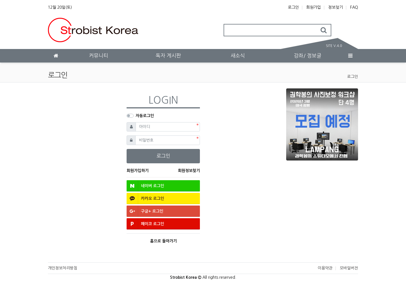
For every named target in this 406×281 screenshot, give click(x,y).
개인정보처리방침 (62, 268)
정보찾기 (335, 7)
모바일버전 (349, 268)
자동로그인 (145, 116)
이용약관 (325, 268)
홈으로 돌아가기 (163, 241)
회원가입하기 (138, 171)
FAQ (354, 7)
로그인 (293, 7)
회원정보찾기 (189, 171)
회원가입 (313, 7)
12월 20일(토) (60, 7)
